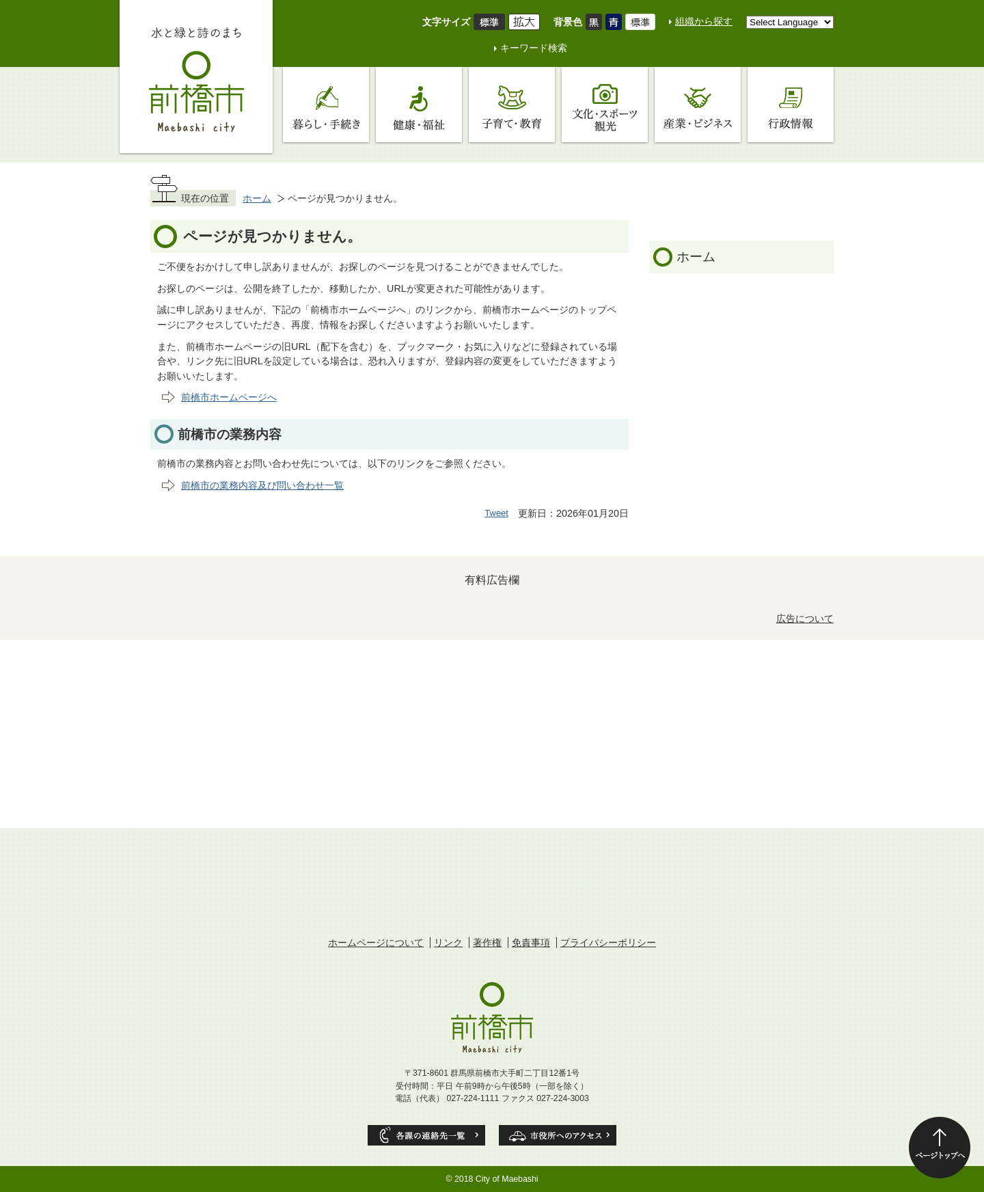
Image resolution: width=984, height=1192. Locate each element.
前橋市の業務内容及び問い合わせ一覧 (262, 485)
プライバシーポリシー (608, 942)
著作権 (487, 942)
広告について (805, 618)
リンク (448, 942)
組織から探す (704, 21)
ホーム (257, 198)
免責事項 (531, 942)
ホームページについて (376, 942)
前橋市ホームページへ (229, 397)
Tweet (496, 513)
